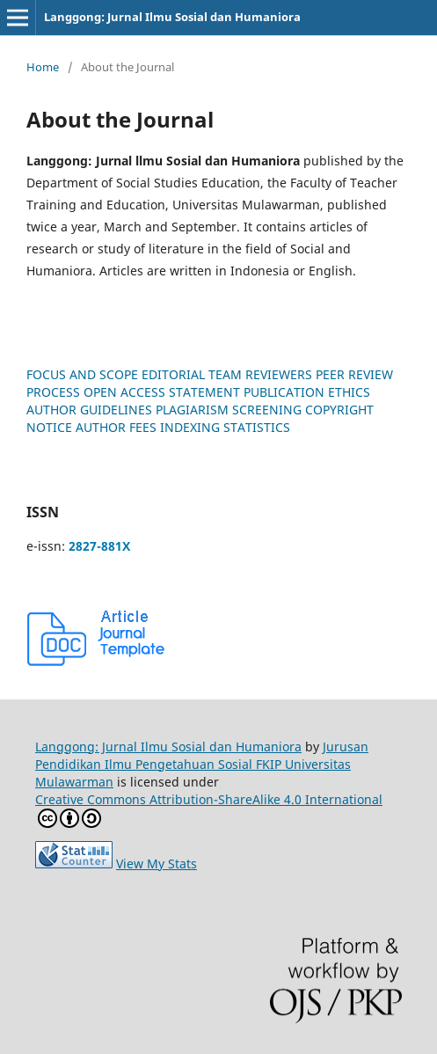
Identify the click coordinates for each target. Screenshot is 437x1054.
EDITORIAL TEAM (192, 374)
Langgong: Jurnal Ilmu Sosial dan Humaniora (172, 17)
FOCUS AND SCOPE (82, 374)
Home (42, 67)
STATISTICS (256, 427)
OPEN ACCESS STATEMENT (162, 392)
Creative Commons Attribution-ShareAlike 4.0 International (208, 809)
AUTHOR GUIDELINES (89, 409)
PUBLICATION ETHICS (307, 392)
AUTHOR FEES (116, 427)
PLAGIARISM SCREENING (229, 409)
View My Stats (156, 863)
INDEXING (190, 427)
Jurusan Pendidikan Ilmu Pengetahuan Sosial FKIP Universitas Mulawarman (201, 764)
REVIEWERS (278, 374)
